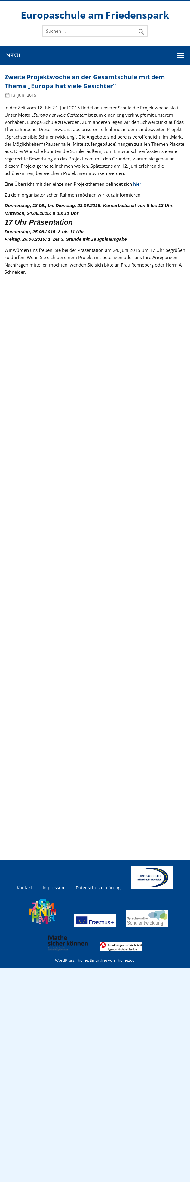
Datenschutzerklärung (98, 888)
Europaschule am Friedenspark (95, 14)
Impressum (54, 888)
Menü (13, 55)
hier (137, 184)
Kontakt (24, 888)
